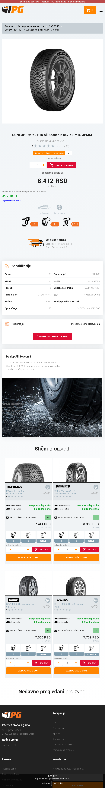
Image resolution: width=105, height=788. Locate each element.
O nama (56, 722)
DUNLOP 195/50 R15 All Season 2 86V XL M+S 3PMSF (32, 29)
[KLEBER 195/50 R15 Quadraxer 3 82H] (76, 583)
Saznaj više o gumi (28, 557)
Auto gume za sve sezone (31, 26)
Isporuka (56, 733)
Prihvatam (46, 783)
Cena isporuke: (15, 505)
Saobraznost (58, 739)
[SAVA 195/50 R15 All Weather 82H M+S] (28, 583)
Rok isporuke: (15, 509)
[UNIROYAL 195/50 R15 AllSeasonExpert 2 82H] (76, 470)
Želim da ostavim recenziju (52, 336)
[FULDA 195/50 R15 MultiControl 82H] (28, 470)
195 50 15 (54, 26)
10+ (47, 517)
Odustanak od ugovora (63, 744)
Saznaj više (58, 783)
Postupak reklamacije (63, 750)
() (91, 10)
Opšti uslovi (58, 728)
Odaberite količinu (52, 158)
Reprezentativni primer (11, 200)
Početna (9, 26)
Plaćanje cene (9, 768)
